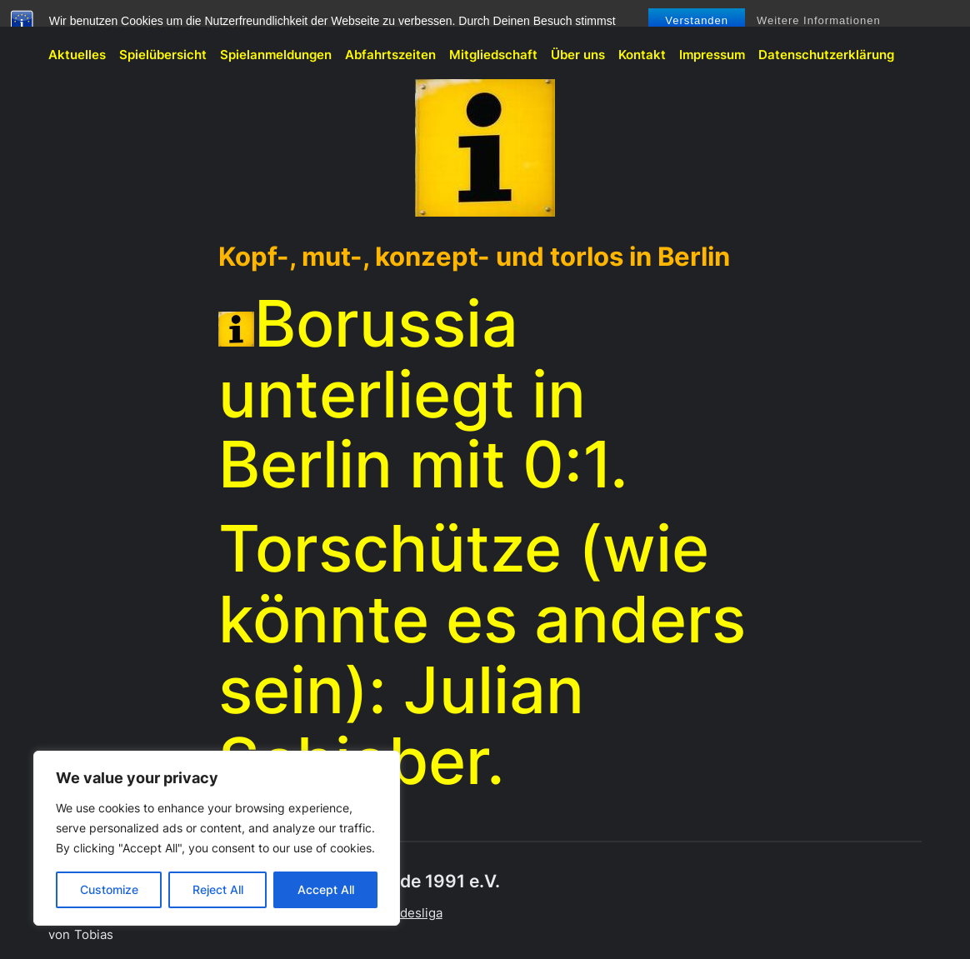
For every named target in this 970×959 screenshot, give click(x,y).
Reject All (217, 889)
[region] (216, 838)
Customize (109, 889)
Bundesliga (409, 913)
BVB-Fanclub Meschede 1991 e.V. (150, 22)
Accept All (326, 889)
